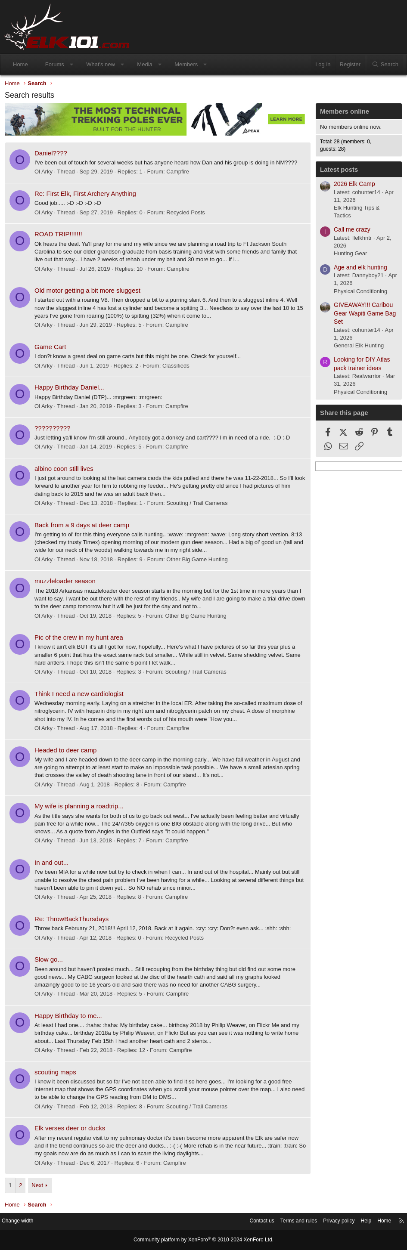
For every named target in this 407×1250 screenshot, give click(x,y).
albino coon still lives (66, 470)
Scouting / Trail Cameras (199, 504)
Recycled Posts (187, 214)
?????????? (54, 429)
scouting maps (57, 1073)
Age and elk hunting (358, 269)
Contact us (245, 1222)
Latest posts (337, 171)
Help (358, 1222)
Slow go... (51, 961)
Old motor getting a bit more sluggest (90, 292)
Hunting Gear (348, 255)
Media (144, 64)
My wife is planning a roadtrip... (81, 807)
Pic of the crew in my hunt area (81, 639)
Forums (54, 64)
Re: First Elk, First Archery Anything (87, 195)
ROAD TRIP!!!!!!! (60, 235)
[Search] (385, 64)
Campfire (179, 173)
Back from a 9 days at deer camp (84, 526)
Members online (342, 113)
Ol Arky (46, 173)
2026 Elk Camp (352, 186)
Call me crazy (350, 231)
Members (186, 64)
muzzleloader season (67, 582)
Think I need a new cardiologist (81, 695)
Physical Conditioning (358, 293)
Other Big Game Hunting (199, 561)
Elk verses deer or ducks (72, 1129)
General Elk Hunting (357, 347)
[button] (71, 64)
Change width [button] (25, 1222)
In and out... (54, 864)
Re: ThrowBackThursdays (74, 920)
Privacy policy (328, 1222)
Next (39, 1187)
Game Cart (52, 348)
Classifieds (178, 367)
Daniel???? (53, 154)
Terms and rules (285, 1222)
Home (20, 64)
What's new (100, 64)
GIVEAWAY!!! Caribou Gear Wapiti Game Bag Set (363, 315)
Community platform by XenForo (204, 1240)
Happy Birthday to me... (70, 1017)
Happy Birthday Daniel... (71, 389)
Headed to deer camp (68, 751)
